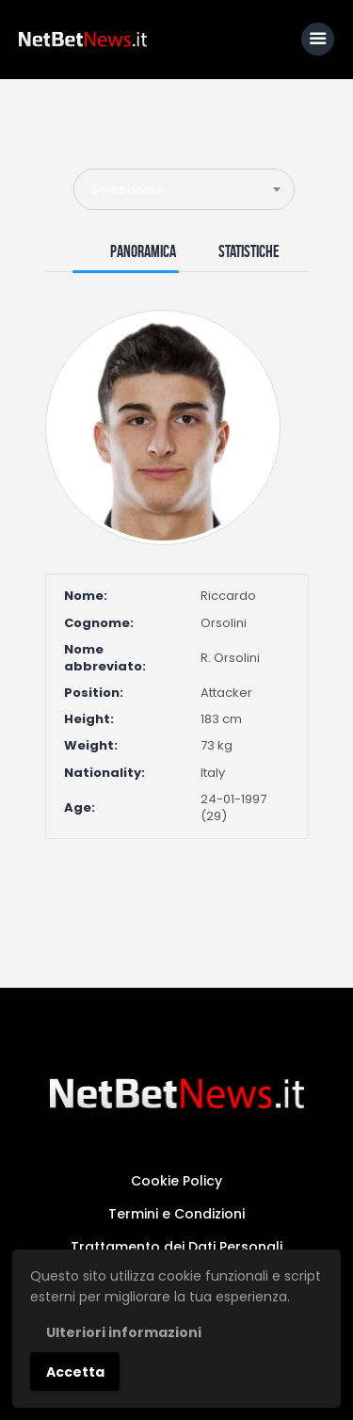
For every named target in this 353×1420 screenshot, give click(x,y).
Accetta (75, 1372)
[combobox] (184, 189)
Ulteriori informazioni (123, 1332)
